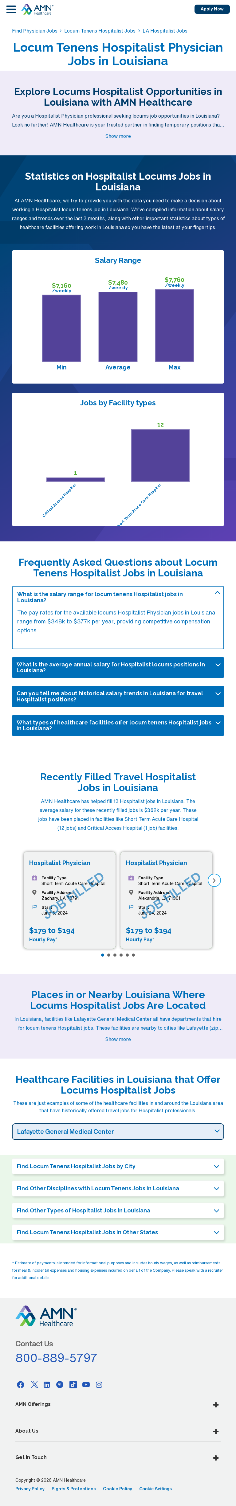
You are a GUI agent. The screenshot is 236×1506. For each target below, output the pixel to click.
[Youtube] (86, 1384)
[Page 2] (108, 955)
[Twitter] (34, 1384)
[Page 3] (114, 955)
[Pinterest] (60, 1384)
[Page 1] (102, 955)
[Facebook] (20, 1384)
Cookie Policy (117, 1489)
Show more (118, 136)
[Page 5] (127, 955)
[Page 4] (121, 955)
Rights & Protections (74, 1489)
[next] (214, 880)
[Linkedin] (47, 1384)
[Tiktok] (73, 1384)
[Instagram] (99, 1384)
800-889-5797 (56, 1358)
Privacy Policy (30, 1489)
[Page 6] (133, 955)
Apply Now (212, 9)
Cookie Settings (155, 1488)
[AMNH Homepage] (37, 9)
